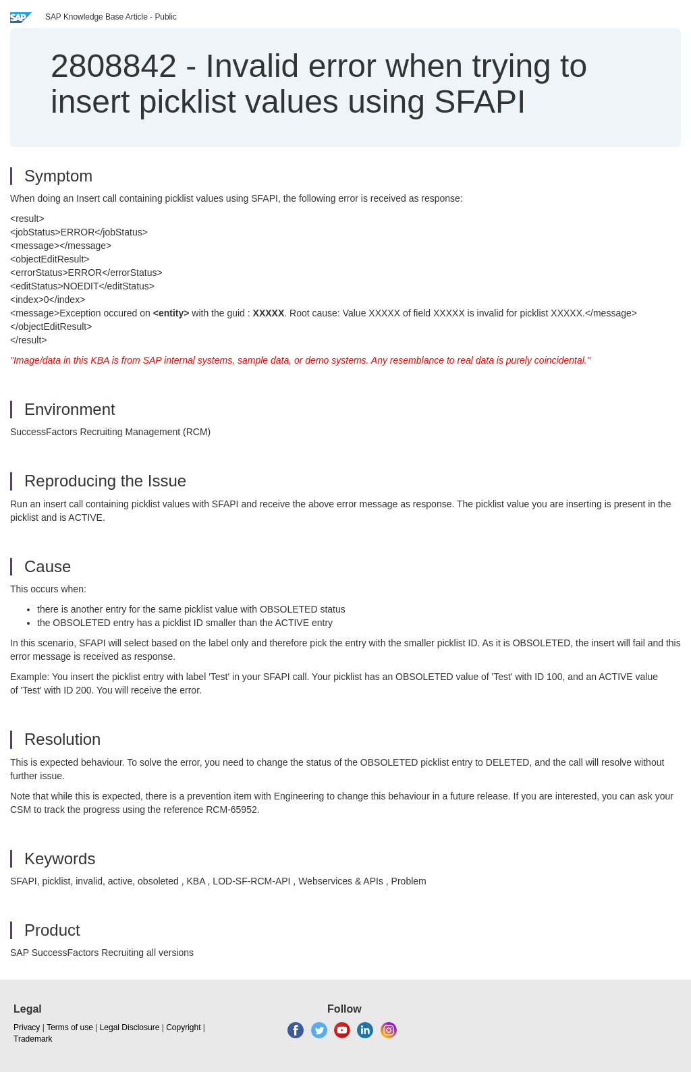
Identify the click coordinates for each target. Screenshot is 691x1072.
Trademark (33, 1039)
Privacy (26, 1027)
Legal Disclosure (130, 1027)
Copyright (183, 1027)
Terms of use (70, 1027)
